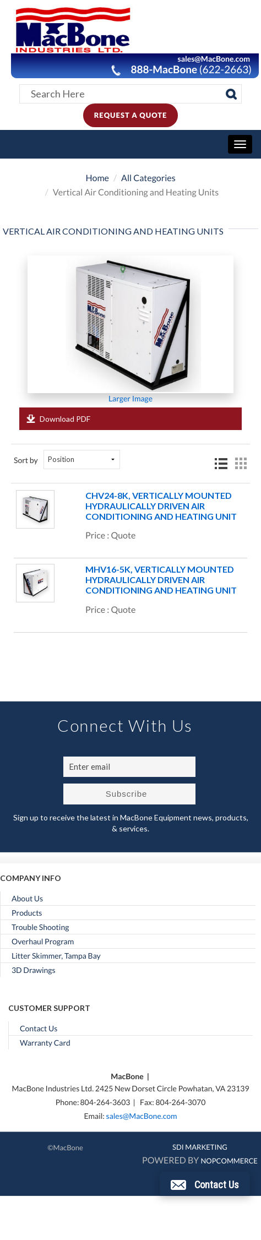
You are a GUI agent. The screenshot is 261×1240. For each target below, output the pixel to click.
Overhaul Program (43, 941)
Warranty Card (45, 1042)
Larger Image (130, 398)
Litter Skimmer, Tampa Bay (56, 955)
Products (27, 913)
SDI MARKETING (199, 1147)
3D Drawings (34, 970)
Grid (240, 463)
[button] (205, 1184)
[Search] (231, 94)
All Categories (148, 178)
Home (97, 178)
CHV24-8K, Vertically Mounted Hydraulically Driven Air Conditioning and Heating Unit (161, 505)
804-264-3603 (105, 1102)
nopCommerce (228, 1160)
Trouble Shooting (40, 927)
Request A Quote (130, 115)
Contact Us (38, 1028)
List (220, 464)
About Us (27, 898)
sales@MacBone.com (141, 1116)
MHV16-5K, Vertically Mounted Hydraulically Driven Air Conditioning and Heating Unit (161, 579)
